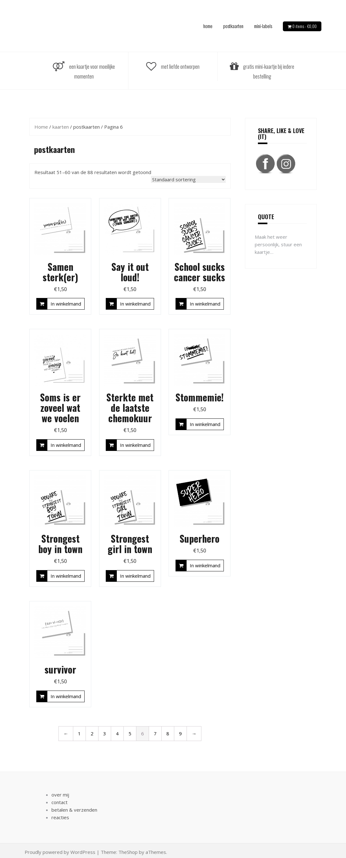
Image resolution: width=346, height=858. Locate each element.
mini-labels (263, 25)
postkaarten (233, 25)
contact (59, 802)
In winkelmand (66, 304)
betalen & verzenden (74, 810)
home (207, 25)
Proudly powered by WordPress (60, 852)
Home (41, 127)
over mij (60, 794)
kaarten (60, 127)
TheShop (128, 852)
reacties (60, 817)
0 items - (304, 26)
